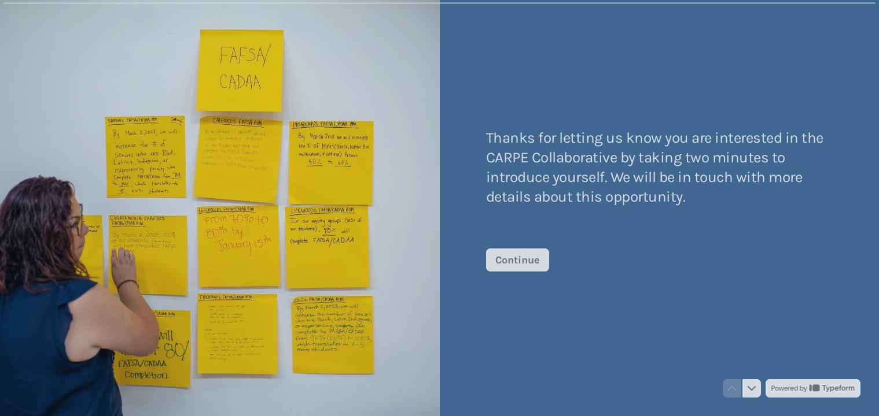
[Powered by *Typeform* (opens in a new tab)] (813, 388)
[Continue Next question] (517, 259)
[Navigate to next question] (751, 388)
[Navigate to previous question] (732, 388)
